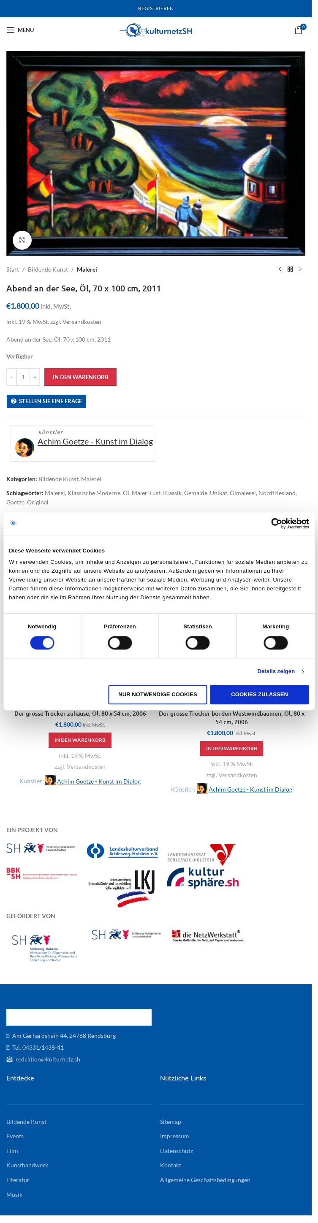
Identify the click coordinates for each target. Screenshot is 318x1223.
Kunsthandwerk (27, 1165)
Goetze (15, 502)
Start (12, 269)
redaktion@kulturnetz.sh (47, 1059)
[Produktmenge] (23, 377)
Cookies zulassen (259, 695)
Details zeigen (276, 671)
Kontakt (170, 1165)
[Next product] (300, 269)
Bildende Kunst (48, 269)
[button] (80, 740)
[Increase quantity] (35, 377)
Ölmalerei (243, 492)
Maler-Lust (146, 492)
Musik (14, 1194)
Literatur (18, 1179)
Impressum (174, 1135)
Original (38, 502)
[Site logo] (156, 29)
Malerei (87, 269)
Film (12, 1150)
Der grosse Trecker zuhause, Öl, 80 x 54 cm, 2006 (80, 713)
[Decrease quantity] (11, 377)
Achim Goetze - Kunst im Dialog (95, 441)
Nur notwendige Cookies (157, 695)
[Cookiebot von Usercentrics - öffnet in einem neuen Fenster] (272, 523)
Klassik (172, 492)
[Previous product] (280, 269)
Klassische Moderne (94, 492)
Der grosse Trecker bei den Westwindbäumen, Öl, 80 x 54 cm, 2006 (231, 717)
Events (15, 1135)
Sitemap (170, 1121)
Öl (126, 492)
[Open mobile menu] (20, 30)
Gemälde (195, 492)
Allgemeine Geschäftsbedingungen (205, 1179)
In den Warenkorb (80, 377)
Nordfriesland (277, 492)
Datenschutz (176, 1150)
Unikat (218, 492)
